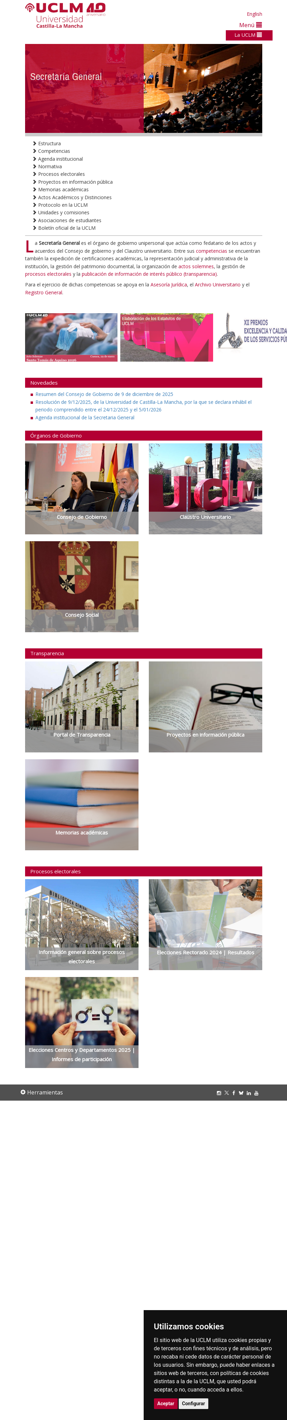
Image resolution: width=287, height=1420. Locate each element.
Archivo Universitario (218, 284)
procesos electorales (48, 274)
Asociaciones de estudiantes (66, 220)
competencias (211, 251)
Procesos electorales (58, 174)
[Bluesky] (243, 1093)
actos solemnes (196, 266)
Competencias (51, 151)
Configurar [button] (193, 1403)
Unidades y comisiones (60, 212)
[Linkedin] (249, 1093)
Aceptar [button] (166, 1403)
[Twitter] (228, 1093)
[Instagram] (220, 1093)
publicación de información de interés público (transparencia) (149, 274)
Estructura (46, 143)
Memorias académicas (60, 189)
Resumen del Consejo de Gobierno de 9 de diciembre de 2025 (104, 394)
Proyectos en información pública (72, 182)
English (254, 14)
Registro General (43, 292)
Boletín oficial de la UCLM (64, 228)
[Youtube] (258, 1093)
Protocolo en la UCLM (60, 205)
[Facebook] (235, 1093)
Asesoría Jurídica (169, 284)
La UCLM (248, 34)
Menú (250, 25)
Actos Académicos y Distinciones (72, 197)
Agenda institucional (57, 159)
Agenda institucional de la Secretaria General (84, 417)
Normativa (47, 166)
